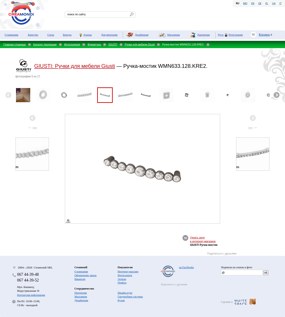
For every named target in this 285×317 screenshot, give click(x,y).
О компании (11, 34)
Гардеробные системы (130, 296)
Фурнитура (94, 44)
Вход (220, 34)
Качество (33, 34)
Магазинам (173, 34)
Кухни (121, 300)
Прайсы (122, 282)
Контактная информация (31, 295)
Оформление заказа (85, 275)
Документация (109, 34)
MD (245, 3)
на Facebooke (186, 267)
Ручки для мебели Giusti (140, 44)
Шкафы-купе (125, 292)
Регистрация (236, 34)
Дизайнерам (142, 34)
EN (252, 3)
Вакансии (79, 279)
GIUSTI (112, 44)
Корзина (264, 34)
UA (273, 3)
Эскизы (87, 34)
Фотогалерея (72, 44)
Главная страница (14, 44)
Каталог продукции (44, 44)
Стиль (50, 34)
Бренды (67, 34)
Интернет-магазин (128, 271)
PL (266, 3)
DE (259, 3)
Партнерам (203, 34)
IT (280, 3)
